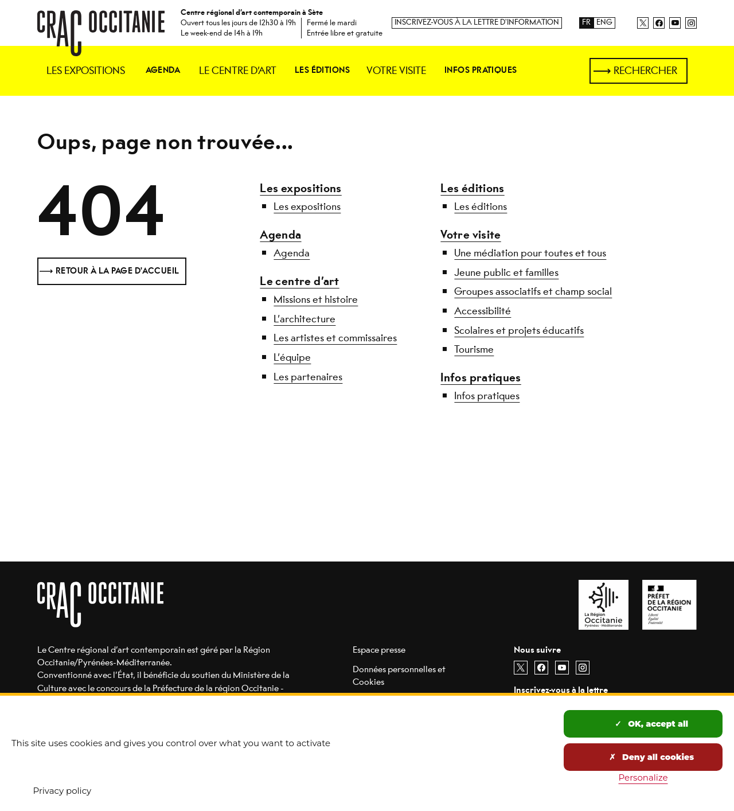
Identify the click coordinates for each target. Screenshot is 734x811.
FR (586, 22)
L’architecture (304, 319)
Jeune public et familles (506, 272)
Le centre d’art (299, 281)
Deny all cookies (651, 757)
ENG (604, 22)
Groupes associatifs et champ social (533, 291)
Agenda (280, 234)
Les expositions (300, 188)
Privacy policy (62, 790)
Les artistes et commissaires (335, 338)
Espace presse (379, 649)
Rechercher (645, 71)
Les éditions (472, 188)
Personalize (643, 777)
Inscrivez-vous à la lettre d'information (477, 22)
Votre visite (470, 234)
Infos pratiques (480, 377)
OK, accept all (651, 724)
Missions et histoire (316, 299)
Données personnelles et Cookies (399, 675)
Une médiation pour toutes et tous (530, 253)
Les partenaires (308, 377)
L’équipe (292, 357)
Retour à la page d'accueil (117, 271)
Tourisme (474, 349)
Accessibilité (482, 311)
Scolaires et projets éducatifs (519, 330)
